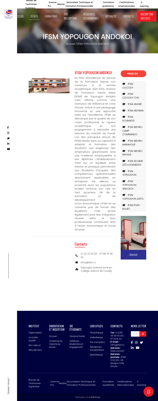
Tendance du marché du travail (56, 344)
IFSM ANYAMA (133, 110)
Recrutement (35, 350)
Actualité (111, 16)
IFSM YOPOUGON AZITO (133, 196)
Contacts (128, 16)
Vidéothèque (96, 337)
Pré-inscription (70, 16)
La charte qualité (33, 339)
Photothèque (96, 332)
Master (61, 4)
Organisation (35, 332)
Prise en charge (132, 74)
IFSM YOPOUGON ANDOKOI (129, 185)
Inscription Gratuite (147, 16)
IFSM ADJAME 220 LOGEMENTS (132, 162)
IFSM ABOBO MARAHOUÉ (132, 142)
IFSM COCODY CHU (130, 95)
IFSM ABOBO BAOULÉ (132, 152)
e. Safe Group (94, 397)
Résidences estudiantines (91, 16)
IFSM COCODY (127, 85)
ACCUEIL (20, 16)
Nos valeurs (35, 345)
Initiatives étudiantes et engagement (76, 344)
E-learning (141, 383)
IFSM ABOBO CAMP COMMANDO (132, 130)
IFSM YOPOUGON (129, 173)
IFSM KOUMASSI (128, 118)
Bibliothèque (96, 354)
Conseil (53, 336)
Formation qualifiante (108, 383)
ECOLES (34, 16)
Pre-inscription (97, 342)
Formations (51, 16)
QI (148, 391)
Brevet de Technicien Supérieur (35, 383)
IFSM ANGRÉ (132, 104)
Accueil (70, 44)
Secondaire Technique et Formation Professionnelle (81, 383)
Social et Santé (77, 336)
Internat (133, 254)
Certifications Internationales (125, 383)
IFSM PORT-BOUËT (131, 207)
